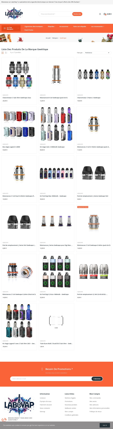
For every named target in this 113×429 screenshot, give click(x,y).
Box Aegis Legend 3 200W (11, 147)
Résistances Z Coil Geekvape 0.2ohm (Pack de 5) (19, 294)
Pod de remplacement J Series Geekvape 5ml (92, 196)
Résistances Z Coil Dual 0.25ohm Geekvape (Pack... (19, 196)
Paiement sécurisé (46, 405)
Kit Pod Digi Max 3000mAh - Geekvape (53, 196)
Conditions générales (71, 415)
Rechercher (77, 14)
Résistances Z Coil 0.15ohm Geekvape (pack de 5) (93, 147)
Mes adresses (94, 405)
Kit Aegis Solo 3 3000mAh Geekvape (52, 147)
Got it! (105, 425)
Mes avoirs (93, 401)
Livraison (43, 398)
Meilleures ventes (70, 408)
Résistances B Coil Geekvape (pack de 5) (53, 98)
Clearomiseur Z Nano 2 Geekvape (88, 98)
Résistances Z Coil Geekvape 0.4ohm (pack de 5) (93, 245)
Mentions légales (70, 398)
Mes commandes (95, 398)
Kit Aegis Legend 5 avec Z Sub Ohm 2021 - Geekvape (19, 343)
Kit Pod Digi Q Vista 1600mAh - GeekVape (54, 294)
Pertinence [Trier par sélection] (97, 53)
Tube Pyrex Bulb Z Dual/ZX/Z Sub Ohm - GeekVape (56, 343)
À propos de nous (45, 401)
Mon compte (69, 411)
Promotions (68, 401)
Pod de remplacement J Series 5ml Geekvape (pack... (19, 245)
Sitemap (42, 411)
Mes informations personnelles (100, 408)
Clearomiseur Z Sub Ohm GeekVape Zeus (17, 98)
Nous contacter (45, 408)
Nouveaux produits (71, 405)
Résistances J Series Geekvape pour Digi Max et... (56, 245)
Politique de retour (96, 411)
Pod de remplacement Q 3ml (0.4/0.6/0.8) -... (92, 294)
